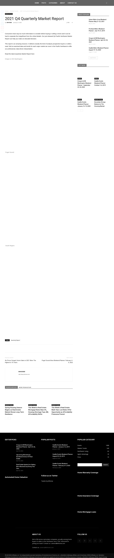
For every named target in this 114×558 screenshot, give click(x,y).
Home (37, 3)
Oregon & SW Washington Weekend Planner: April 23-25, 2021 (98, 40)
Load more (93, 58)
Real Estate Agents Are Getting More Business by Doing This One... (25, 463)
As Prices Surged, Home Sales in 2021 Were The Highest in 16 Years (20, 361)
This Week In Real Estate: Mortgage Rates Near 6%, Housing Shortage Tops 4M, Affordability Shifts (38, 409)
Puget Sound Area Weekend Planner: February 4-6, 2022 (57, 361)
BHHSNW (9, 22)
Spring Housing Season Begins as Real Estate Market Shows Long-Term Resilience (14, 409)
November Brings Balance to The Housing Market (101, 100)
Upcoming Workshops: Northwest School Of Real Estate (24, 454)
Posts (44, 3)
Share (2, 35)
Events (79, 78)
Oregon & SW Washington (13, 59)
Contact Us (72, 3)
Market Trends (14, 11)
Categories (53, 3)
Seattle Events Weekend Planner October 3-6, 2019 (101, 82)
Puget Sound (9, 152)
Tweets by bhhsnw (47, 478)
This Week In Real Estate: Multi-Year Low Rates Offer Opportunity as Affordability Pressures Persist (62, 409)
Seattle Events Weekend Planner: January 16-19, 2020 (84, 100)
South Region (9, 245)
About (62, 3)
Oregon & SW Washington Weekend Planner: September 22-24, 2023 (84, 82)
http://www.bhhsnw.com (24, 374)
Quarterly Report (15, 340)
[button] (106, 3)
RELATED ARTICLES (12, 387)
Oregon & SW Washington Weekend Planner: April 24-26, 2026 (25, 444)
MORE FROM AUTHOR (27, 387)
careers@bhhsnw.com (47, 545)
